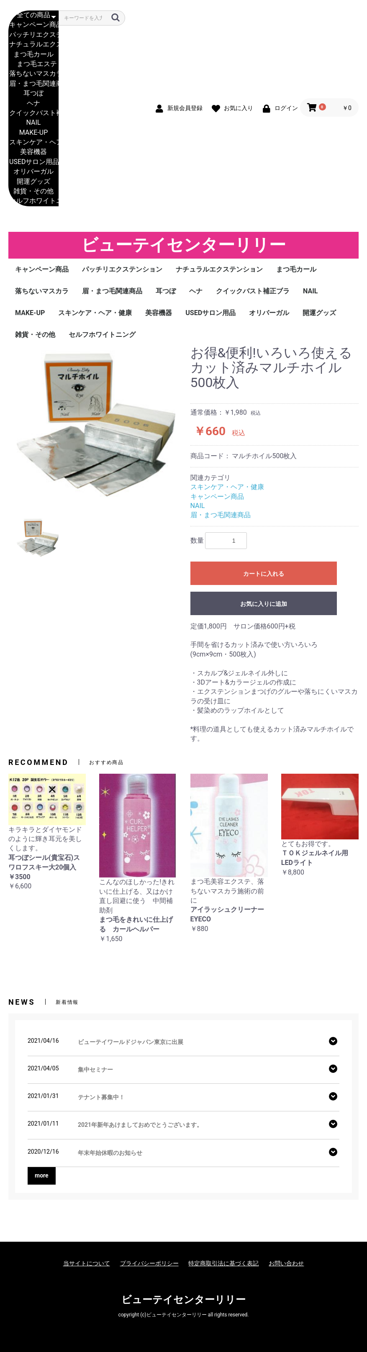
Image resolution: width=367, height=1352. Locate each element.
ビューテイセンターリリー (183, 245)
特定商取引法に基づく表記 (223, 1263)
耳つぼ (33, 93)
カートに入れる (263, 573)
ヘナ (33, 103)
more (42, 1175)
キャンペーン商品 (33, 25)
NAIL (33, 123)
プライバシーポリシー (149, 1263)
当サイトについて (86, 1263)
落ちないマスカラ (33, 74)
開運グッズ (33, 182)
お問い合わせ (286, 1263)
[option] (96, 425)
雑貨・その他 (33, 191)
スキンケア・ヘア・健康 (33, 142)
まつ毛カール (33, 54)
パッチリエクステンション (33, 35)
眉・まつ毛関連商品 (33, 84)
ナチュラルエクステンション (33, 44)
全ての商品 (33, 15)
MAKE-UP (33, 133)
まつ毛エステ (33, 64)
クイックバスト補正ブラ (33, 113)
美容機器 (33, 152)
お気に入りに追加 (263, 603)
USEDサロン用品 (33, 162)
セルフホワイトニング (33, 201)
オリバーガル (33, 172)
